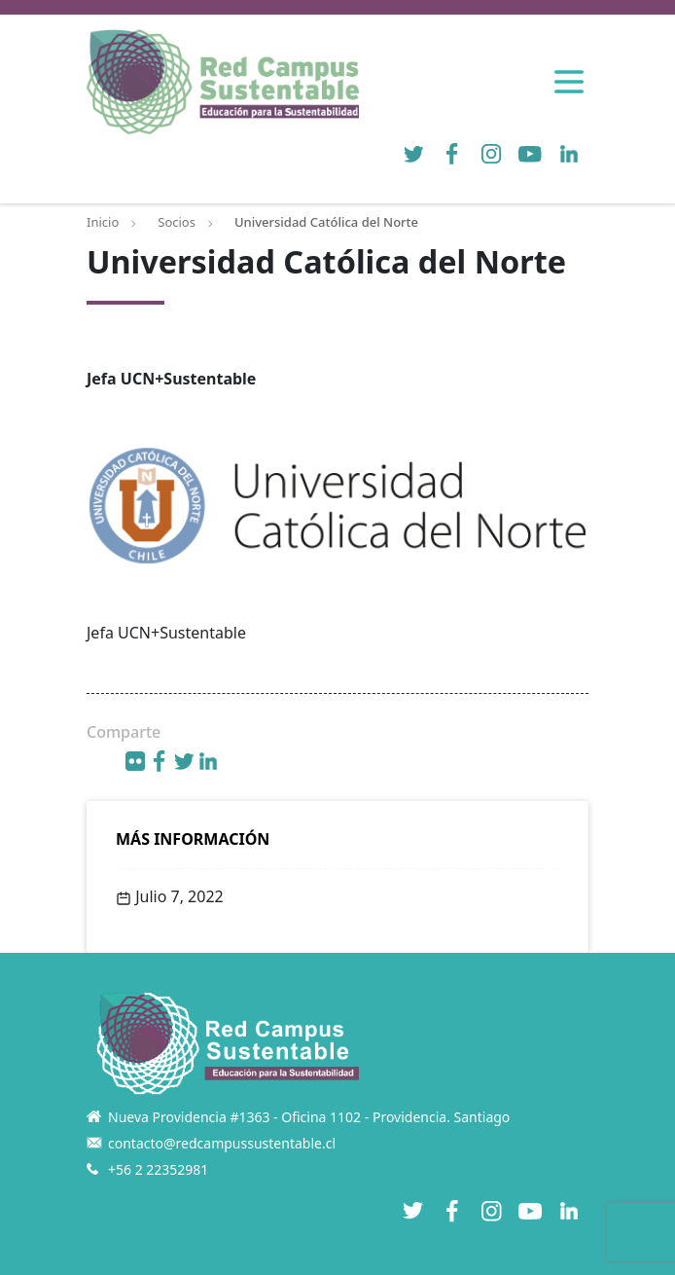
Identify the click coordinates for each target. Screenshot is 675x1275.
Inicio (103, 222)
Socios (176, 222)
